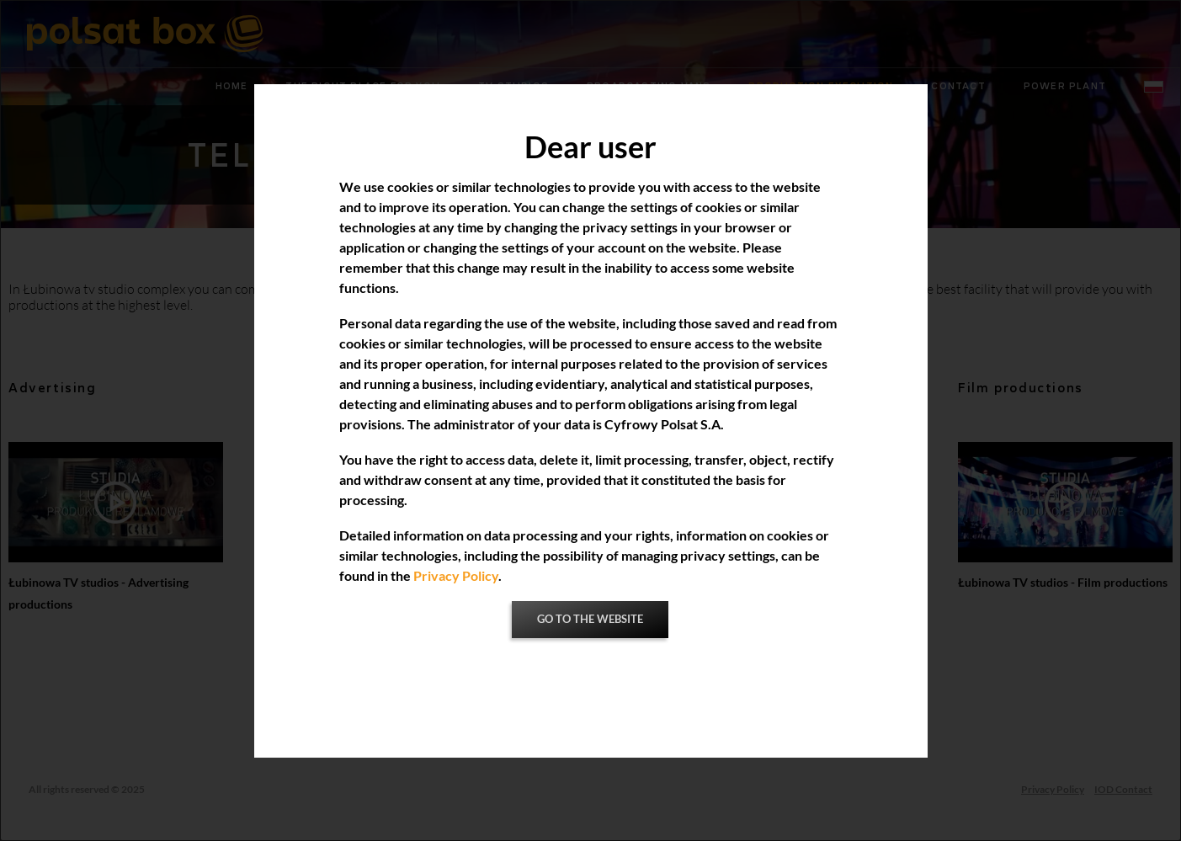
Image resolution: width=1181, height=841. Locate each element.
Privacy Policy (455, 575)
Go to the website (590, 619)
